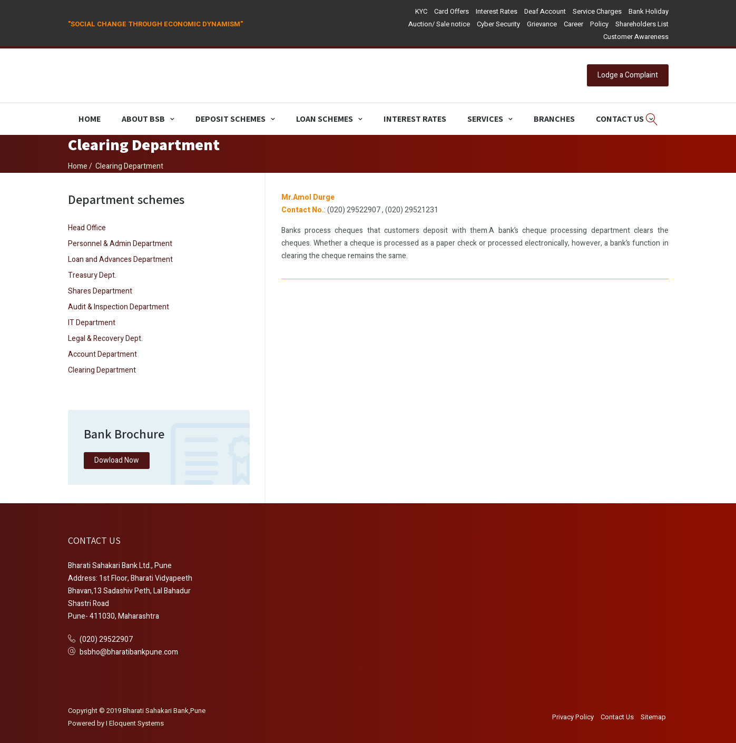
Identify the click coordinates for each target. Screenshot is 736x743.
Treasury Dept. (92, 275)
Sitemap (653, 717)
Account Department (102, 354)
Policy (599, 24)
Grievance (542, 24)
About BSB (143, 118)
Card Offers (451, 11)
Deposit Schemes (230, 118)
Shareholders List (642, 24)
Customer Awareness (636, 37)
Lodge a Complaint (627, 75)
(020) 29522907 (106, 639)
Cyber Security (498, 24)
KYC (421, 11)
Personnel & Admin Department (120, 243)
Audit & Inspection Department (118, 306)
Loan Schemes (324, 118)
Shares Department (100, 291)
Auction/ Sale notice (439, 24)
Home (89, 118)
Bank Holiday (649, 11)
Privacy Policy (573, 717)
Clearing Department (102, 370)
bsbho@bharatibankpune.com (129, 652)
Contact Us (620, 118)
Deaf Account (545, 11)
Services (485, 118)
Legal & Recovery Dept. (105, 338)
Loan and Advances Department (120, 259)
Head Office (87, 227)
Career (573, 24)
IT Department (91, 322)
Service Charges (597, 11)
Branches (554, 118)
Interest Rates (496, 11)
